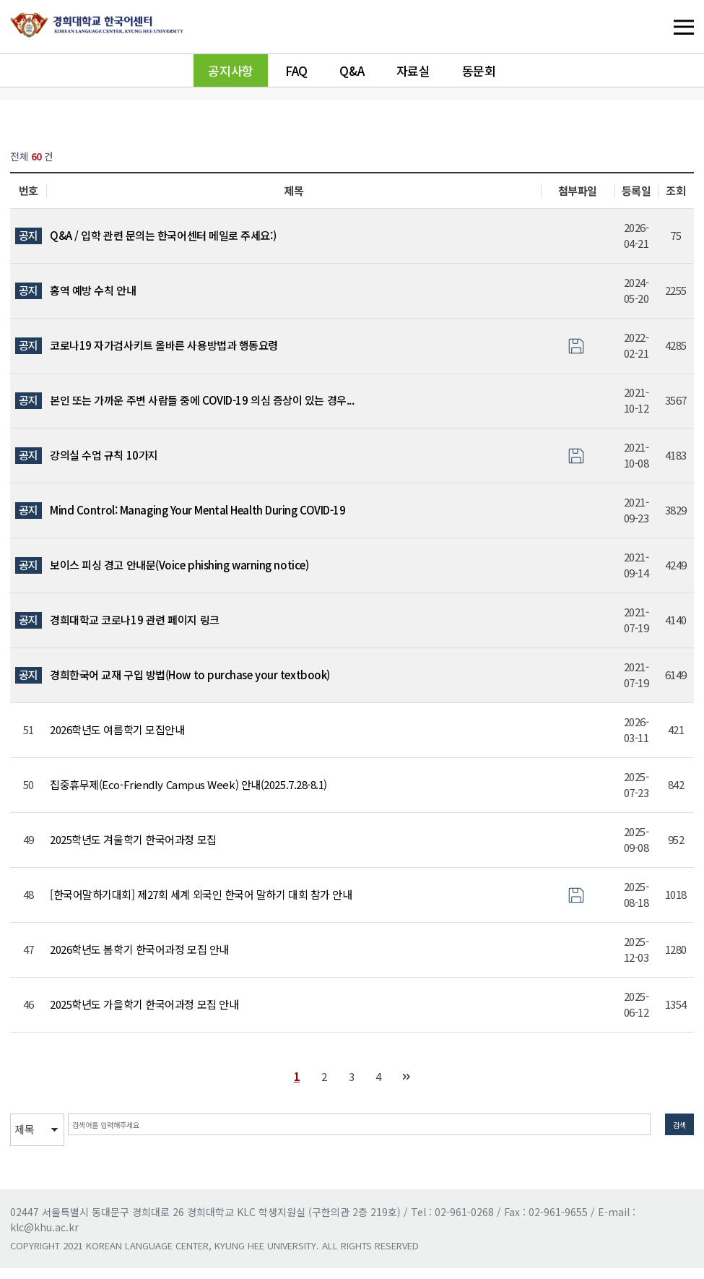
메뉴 (654, 27)
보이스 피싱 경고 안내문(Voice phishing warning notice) (179, 564)
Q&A (351, 70)
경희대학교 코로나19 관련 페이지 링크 (135, 619)
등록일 (636, 190)
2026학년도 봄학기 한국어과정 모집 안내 (139, 949)
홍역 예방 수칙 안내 (93, 290)
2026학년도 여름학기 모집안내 (117, 729)
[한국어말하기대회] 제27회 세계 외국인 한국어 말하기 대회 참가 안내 (201, 894)
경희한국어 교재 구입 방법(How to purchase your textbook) (190, 674)
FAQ (296, 70)
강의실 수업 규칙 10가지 (104, 454)
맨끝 (407, 1077)
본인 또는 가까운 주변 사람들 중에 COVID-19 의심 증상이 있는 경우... (202, 400)
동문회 (479, 70)
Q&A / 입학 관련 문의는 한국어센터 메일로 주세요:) (163, 235)
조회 (675, 190)
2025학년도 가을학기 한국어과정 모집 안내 (144, 1004)
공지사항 (230, 70)
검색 (672, 1129)
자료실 (413, 70)
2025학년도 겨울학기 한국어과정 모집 (133, 839)
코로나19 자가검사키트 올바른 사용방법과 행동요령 (164, 345)
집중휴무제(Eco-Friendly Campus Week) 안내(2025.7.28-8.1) (188, 784)
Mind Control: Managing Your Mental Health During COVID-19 (197, 509)
